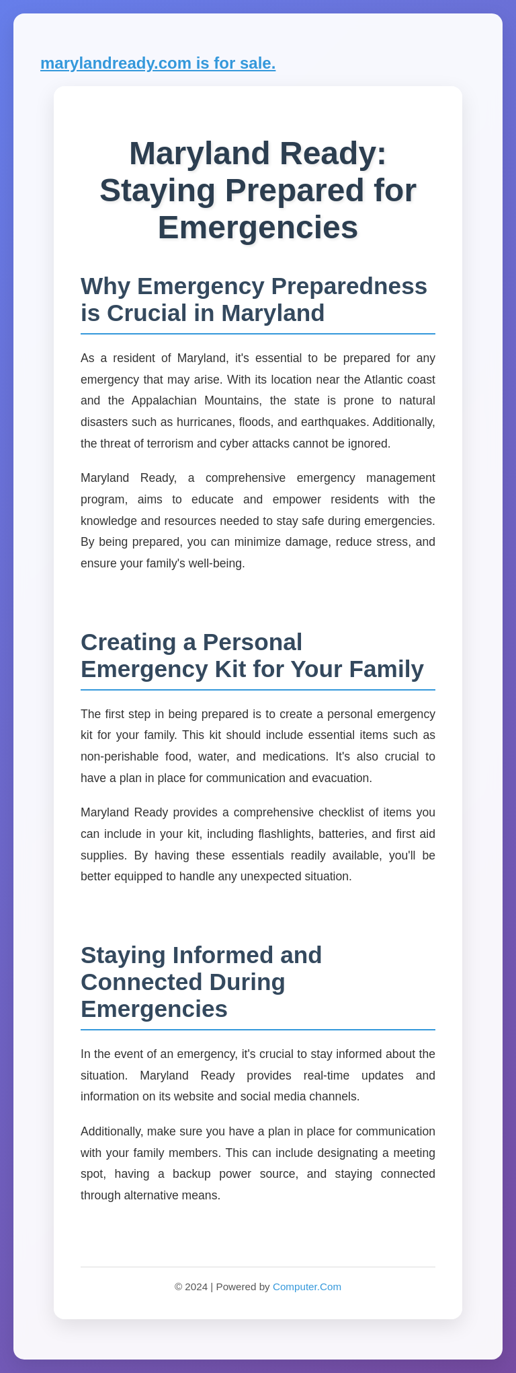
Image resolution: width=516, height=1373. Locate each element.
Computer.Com (307, 1286)
